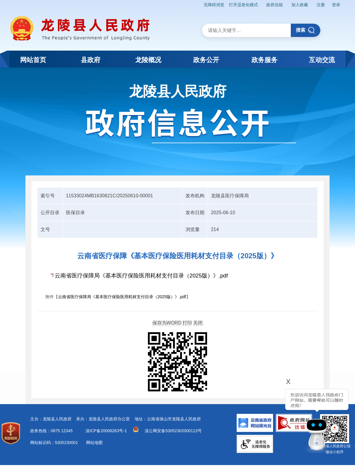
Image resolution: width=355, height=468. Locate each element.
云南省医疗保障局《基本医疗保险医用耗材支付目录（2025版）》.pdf (141, 275)
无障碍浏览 (214, 4)
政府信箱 (274, 4)
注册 (321, 4)
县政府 (90, 60)
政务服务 (264, 60)
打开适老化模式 (243, 4)
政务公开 (206, 60)
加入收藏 (299, 4)
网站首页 (33, 60)
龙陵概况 (148, 60)
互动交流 (322, 60)
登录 (336, 4)
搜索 (305, 30)
